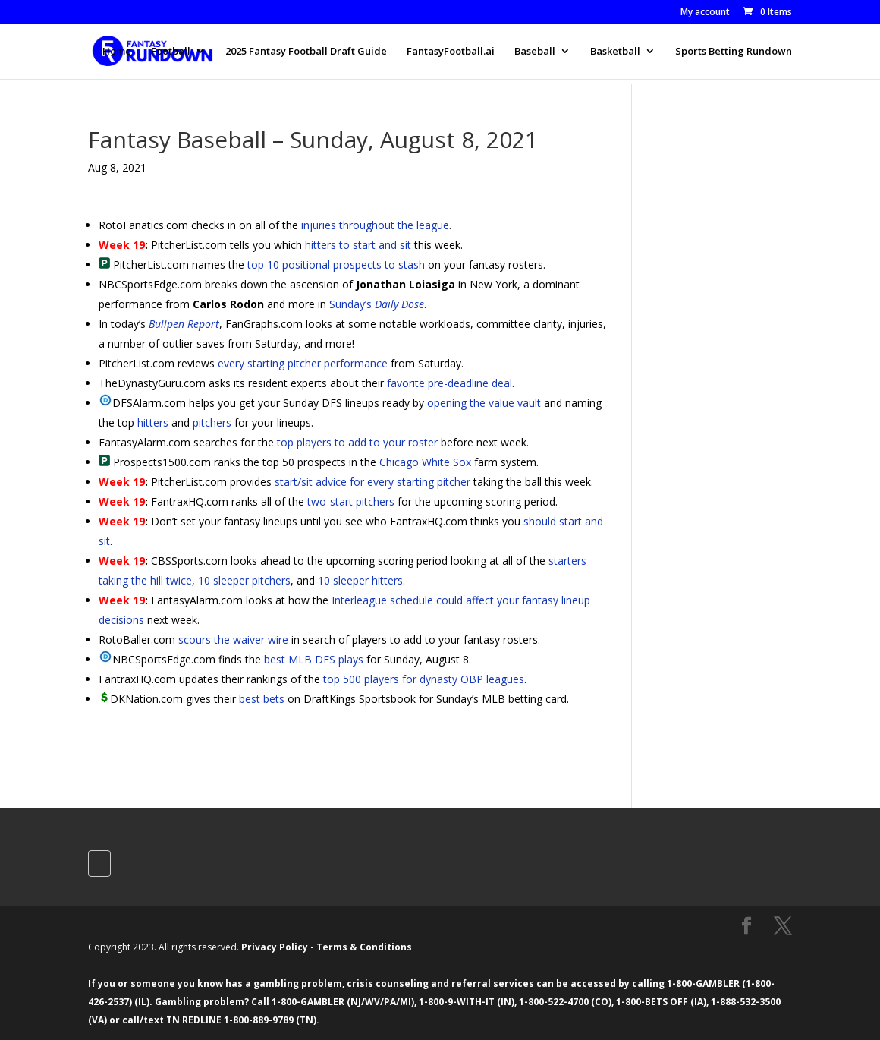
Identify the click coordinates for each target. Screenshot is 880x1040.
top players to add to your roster (357, 442)
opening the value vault (484, 403)
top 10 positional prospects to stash (336, 264)
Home (116, 52)
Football (170, 52)
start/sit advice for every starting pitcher (372, 481)
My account (705, 13)
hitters (152, 422)
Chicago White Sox (425, 462)
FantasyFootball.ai (451, 52)
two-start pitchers (350, 501)
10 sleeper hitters (360, 580)
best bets (261, 699)
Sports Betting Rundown (733, 52)
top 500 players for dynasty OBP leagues (423, 679)
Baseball (534, 52)
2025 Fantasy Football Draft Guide (306, 52)
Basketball (615, 52)
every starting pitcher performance (303, 363)
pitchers (212, 422)
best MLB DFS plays (313, 659)
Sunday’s (376, 304)
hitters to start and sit (358, 245)
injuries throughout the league (375, 225)
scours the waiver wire (233, 639)
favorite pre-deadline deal (449, 383)
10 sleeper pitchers (244, 580)
